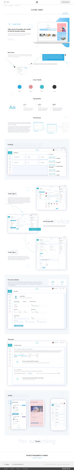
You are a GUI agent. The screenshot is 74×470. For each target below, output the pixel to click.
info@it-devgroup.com (19, 464)
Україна (7, 464)
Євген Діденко (25, 468)
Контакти (18, 468)
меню (7, 2)
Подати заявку (65, 2)
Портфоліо (6, 468)
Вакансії (12, 468)
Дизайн (65, 13)
